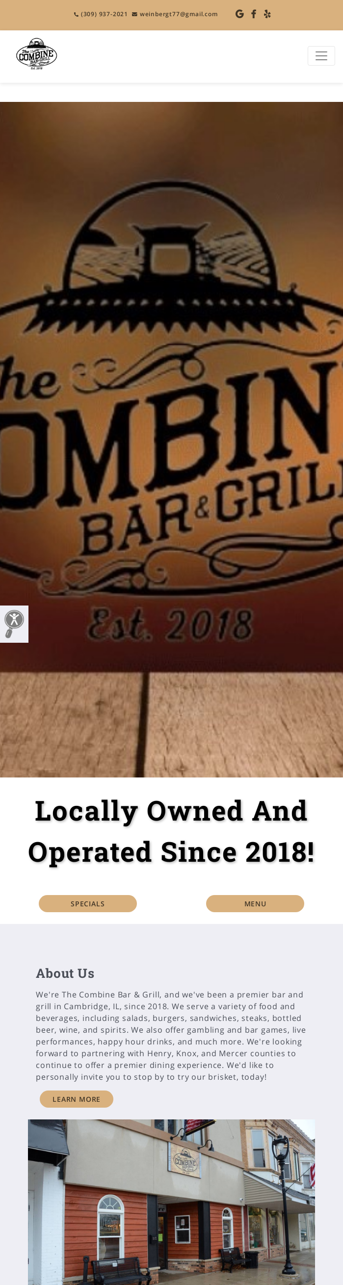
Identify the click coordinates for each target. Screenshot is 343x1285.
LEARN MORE (77, 1099)
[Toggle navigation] (321, 56)
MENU (255, 903)
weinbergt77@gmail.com (175, 14)
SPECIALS (88, 903)
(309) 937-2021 (101, 14)
